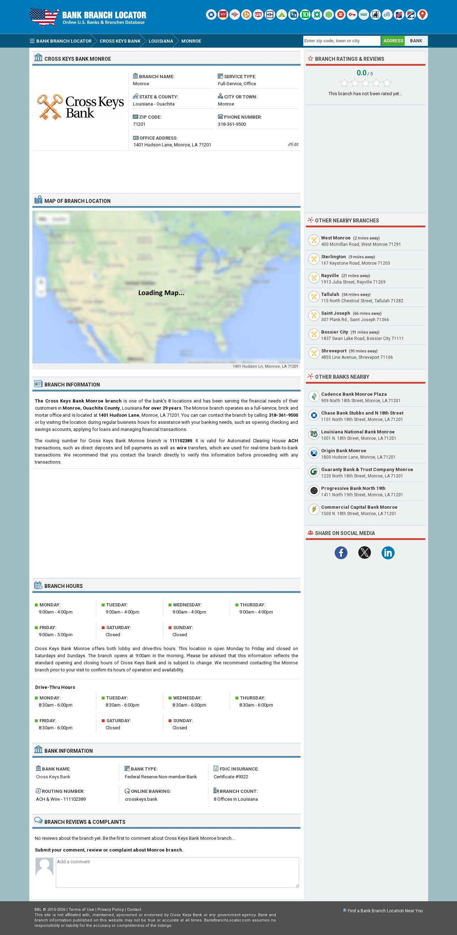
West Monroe (336, 237)
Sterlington (333, 256)
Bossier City (334, 332)
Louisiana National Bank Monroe (358, 431)
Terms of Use (81, 909)
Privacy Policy (110, 909)
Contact (134, 909)
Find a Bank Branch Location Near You (385, 910)
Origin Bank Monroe (343, 450)
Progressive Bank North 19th (353, 488)
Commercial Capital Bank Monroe (359, 507)
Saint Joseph (335, 313)
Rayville (330, 275)
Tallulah (330, 294)
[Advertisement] (166, 169)
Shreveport (333, 350)
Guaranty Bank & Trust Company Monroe (367, 469)
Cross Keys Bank (53, 776)
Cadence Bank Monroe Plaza (354, 394)
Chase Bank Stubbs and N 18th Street (362, 413)
